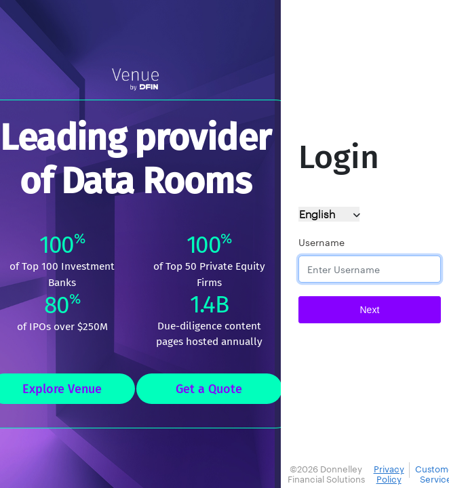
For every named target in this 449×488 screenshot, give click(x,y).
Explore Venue (62, 389)
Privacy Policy (389, 474)
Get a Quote (209, 389)
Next (370, 309)
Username (321, 242)
